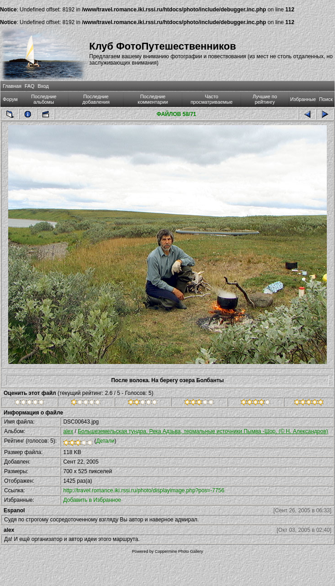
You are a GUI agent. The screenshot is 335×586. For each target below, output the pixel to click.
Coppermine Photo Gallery (179, 551)
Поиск (326, 99)
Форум (10, 99)
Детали (105, 441)
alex (68, 431)
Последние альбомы (43, 99)
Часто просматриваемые (212, 99)
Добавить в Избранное (92, 500)
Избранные (303, 99)
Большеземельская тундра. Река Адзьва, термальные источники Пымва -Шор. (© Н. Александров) (203, 431)
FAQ (30, 86)
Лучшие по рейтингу (265, 99)
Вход (43, 86)
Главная (12, 86)
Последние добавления (96, 99)
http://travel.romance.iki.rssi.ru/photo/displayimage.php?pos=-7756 (143, 490)
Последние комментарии (153, 99)
